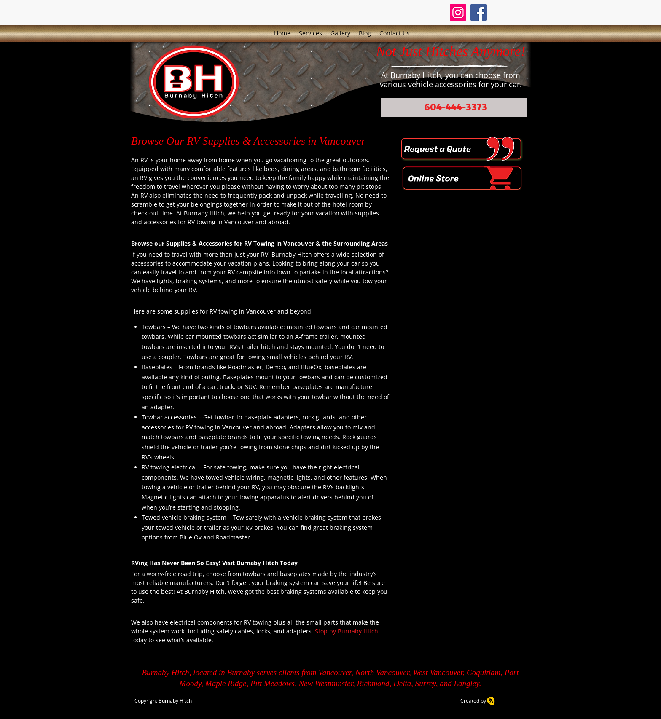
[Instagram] (458, 12)
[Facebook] (478, 12)
